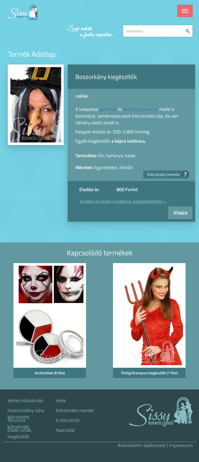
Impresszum (181, 445)
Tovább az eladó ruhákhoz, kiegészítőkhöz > (122, 201)
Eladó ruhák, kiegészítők (20, 432)
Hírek (61, 400)
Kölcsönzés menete (166, 174)
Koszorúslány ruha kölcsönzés (26, 412)
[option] (50, 322)
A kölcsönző (68, 420)
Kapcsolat (65, 430)
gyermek (108, 109)
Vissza (180, 212)
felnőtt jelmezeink (140, 109)
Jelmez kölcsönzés (25, 400)
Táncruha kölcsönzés (18, 422)
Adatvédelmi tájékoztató (142, 445)
